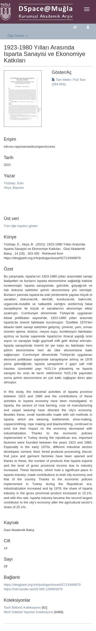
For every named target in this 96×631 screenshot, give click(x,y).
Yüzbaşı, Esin (14, 183)
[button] (75, 27)
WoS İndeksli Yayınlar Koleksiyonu (28, 612)
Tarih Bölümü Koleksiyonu (22, 607)
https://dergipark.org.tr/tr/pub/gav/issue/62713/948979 (42, 584)
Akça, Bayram (14, 187)
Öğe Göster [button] (17, 36)
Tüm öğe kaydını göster (21, 226)
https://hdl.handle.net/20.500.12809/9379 (33, 589)
